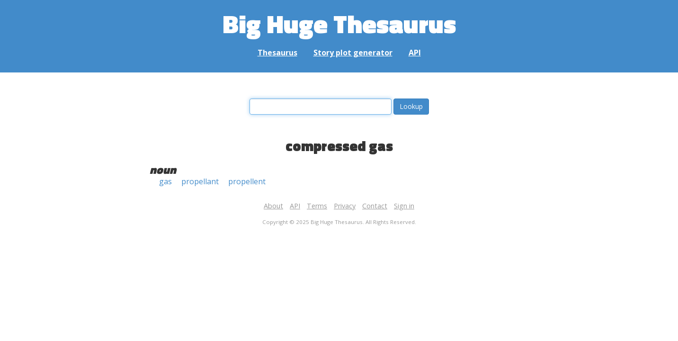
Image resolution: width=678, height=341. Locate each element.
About (273, 205)
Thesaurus (277, 52)
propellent (247, 181)
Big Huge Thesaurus (339, 23)
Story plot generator (353, 52)
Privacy (345, 205)
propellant (200, 181)
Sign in (404, 205)
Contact (374, 205)
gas (165, 181)
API (415, 52)
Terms (317, 205)
